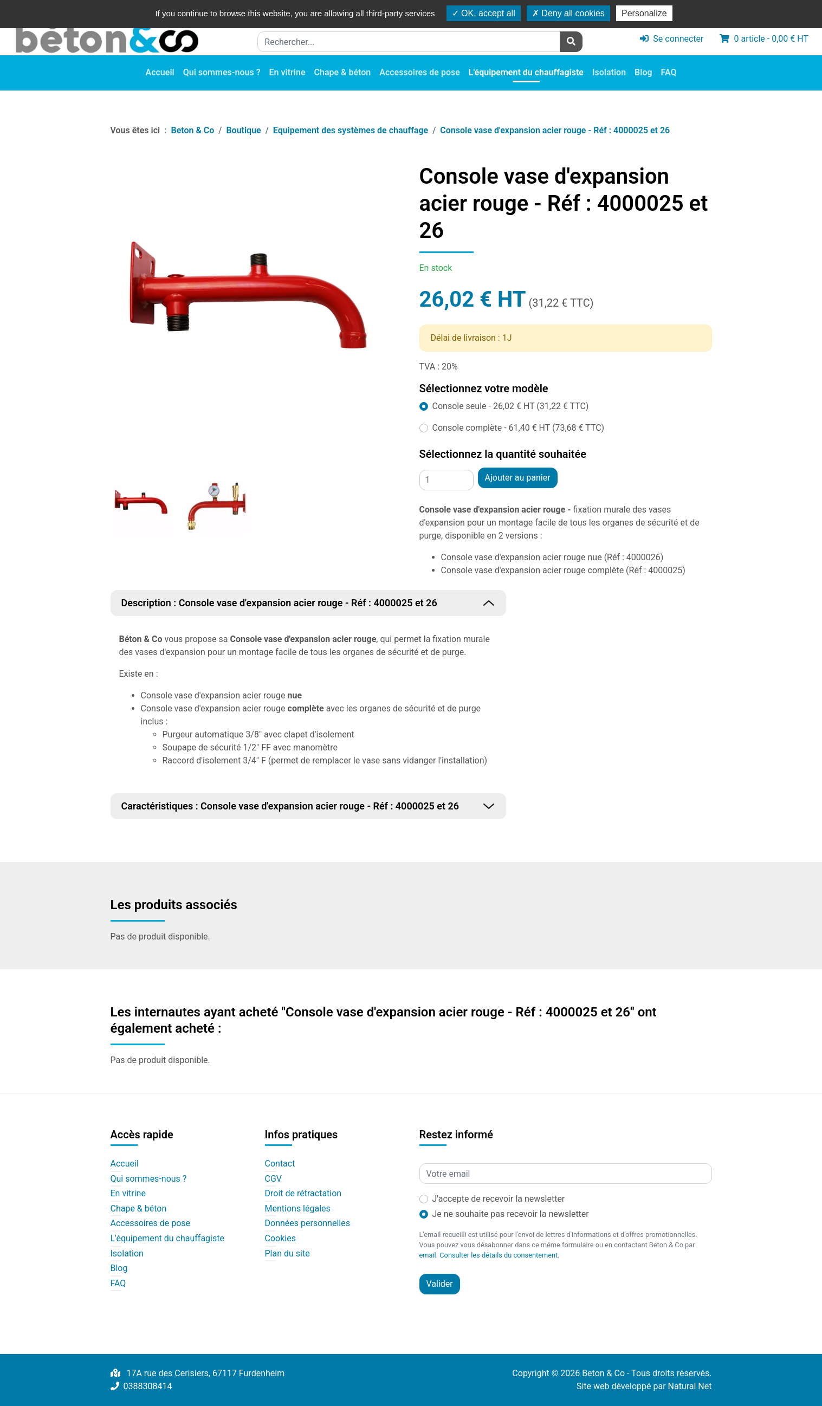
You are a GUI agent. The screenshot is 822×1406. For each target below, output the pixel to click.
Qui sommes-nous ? (222, 73)
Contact (280, 1164)
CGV (273, 1179)
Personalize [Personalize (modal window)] (644, 13)
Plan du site (287, 1254)
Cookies (280, 1238)
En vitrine (287, 73)
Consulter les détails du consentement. (499, 1255)
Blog (643, 73)
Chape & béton (342, 73)
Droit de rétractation (303, 1193)
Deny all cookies (568, 13)
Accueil (159, 73)
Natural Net (690, 1386)
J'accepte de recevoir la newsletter (498, 1199)
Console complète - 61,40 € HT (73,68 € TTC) (518, 428)
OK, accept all (483, 13)
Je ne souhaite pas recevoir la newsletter (510, 1214)
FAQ (669, 73)
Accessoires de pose (419, 73)
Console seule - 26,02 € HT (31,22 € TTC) (510, 406)
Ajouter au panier (518, 477)
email (427, 1255)
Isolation (609, 73)
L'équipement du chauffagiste (526, 73)
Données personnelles (307, 1223)
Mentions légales (298, 1209)
